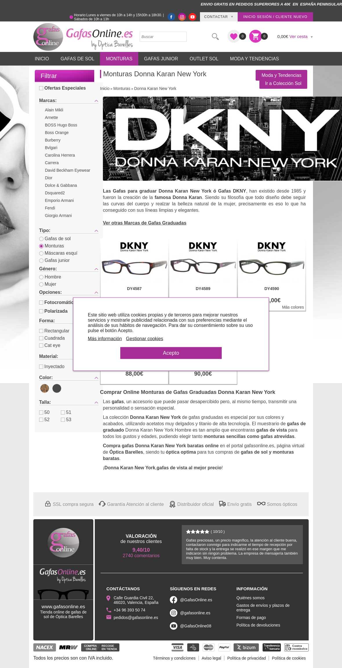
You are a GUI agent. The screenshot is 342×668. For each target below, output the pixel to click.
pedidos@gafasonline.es (136, 617)
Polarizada (53, 311)
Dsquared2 (55, 193)
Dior (48, 177)
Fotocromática (57, 302)
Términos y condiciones (174, 658)
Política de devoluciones (258, 625)
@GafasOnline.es (196, 600)
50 (44, 412)
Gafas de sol (55, 238)
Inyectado (51, 366)
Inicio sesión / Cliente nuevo (275, 17)
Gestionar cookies (145, 338)
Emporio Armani (59, 200)
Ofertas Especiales (62, 88)
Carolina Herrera (60, 155)
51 (66, 412)
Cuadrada (52, 338)
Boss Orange (57, 132)
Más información (105, 338)
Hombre (50, 276)
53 (66, 419)
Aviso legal (211, 658)
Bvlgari (51, 147)
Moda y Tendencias (254, 58)
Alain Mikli (54, 110)
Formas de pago (251, 617)
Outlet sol (204, 58)
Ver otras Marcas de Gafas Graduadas (144, 222)
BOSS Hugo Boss (61, 125)
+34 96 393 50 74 (129, 610)
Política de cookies (289, 658)
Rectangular (54, 330)
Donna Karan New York (155, 88)
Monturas (119, 58)
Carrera (52, 162)
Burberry (53, 140)
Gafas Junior (161, 58)
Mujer (47, 284)
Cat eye (49, 345)
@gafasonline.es (195, 613)
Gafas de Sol (77, 58)
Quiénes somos (251, 597)
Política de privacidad (246, 658)
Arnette (51, 117)
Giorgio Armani (58, 215)
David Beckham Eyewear (67, 170)
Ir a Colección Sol (283, 83)
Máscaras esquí (58, 253)
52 (44, 419)
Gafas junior (54, 260)
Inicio (42, 58)
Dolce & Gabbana (61, 185)
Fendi (50, 208)
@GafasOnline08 (195, 626)
